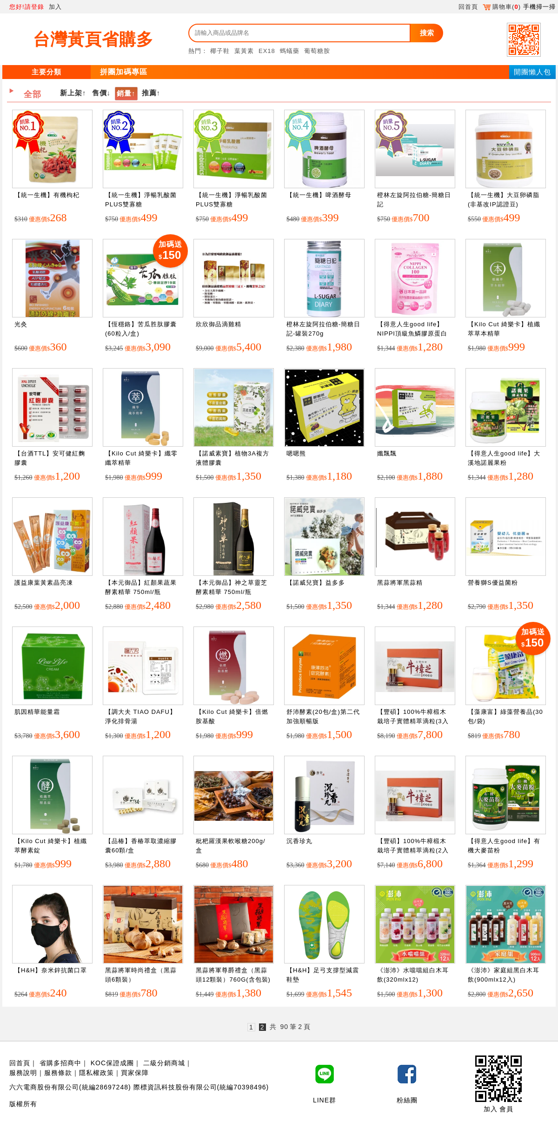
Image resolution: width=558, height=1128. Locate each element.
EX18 (267, 50)
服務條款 (58, 1072)
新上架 (71, 93)
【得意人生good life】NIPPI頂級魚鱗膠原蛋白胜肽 (412, 333)
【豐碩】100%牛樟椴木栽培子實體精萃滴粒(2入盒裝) (413, 850)
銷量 (124, 93)
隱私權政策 (96, 1072)
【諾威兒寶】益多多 (315, 582)
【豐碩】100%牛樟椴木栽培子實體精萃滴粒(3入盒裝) (413, 720)
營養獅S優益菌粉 (493, 582)
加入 (55, 6)
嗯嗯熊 (296, 453)
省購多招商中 (60, 1063)
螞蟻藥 (289, 50)
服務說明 (23, 1072)
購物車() (502, 6)
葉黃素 (244, 50)
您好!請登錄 (26, 6)
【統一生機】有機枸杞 (47, 194)
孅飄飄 (387, 453)
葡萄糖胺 (317, 50)
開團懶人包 (532, 72)
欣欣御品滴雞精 (218, 324)
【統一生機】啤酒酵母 (319, 194)
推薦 (149, 93)
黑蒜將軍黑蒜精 (400, 582)
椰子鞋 (220, 50)
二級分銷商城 (164, 1063)
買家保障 (135, 1072)
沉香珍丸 (299, 841)
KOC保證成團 (112, 1063)
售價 (99, 93)
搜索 (427, 33)
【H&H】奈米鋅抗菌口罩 (50, 970)
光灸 (20, 324)
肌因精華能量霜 (37, 711)
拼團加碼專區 (123, 72)
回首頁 (468, 6)
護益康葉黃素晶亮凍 (43, 582)
